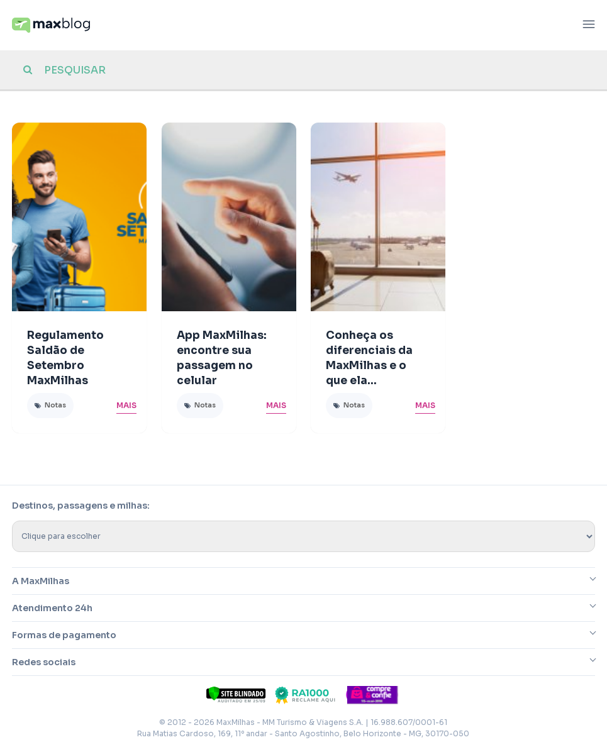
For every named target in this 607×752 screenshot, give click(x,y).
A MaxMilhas (40, 581)
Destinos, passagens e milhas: (81, 505)
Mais (126, 405)
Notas (55, 405)
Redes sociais (43, 662)
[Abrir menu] (588, 25)
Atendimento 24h (52, 608)
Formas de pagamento (64, 635)
